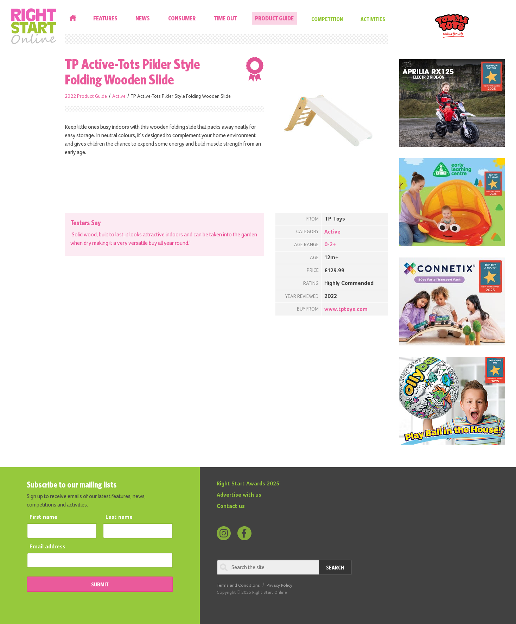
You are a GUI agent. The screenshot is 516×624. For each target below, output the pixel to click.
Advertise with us (239, 495)
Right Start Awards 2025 (248, 484)
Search (335, 567)
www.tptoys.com (346, 309)
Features (105, 18)
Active (119, 96)
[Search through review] (268, 567)
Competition (327, 19)
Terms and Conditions (238, 585)
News (142, 18)
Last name (119, 517)
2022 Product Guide (86, 96)
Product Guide (274, 18)
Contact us (231, 506)
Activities (373, 19)
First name (43, 517)
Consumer (182, 18)
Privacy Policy (279, 585)
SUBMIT (100, 584)
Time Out (225, 18)
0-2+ (330, 245)
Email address (47, 547)
